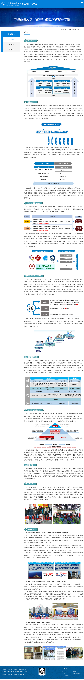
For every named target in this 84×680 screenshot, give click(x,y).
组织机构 (11, 45)
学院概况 (74, 30)
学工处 (74, 672)
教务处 (64, 672)
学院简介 (79, 30)
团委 (63, 674)
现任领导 (11, 50)
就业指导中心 (76, 674)
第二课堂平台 (65, 676)
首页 (70, 30)
